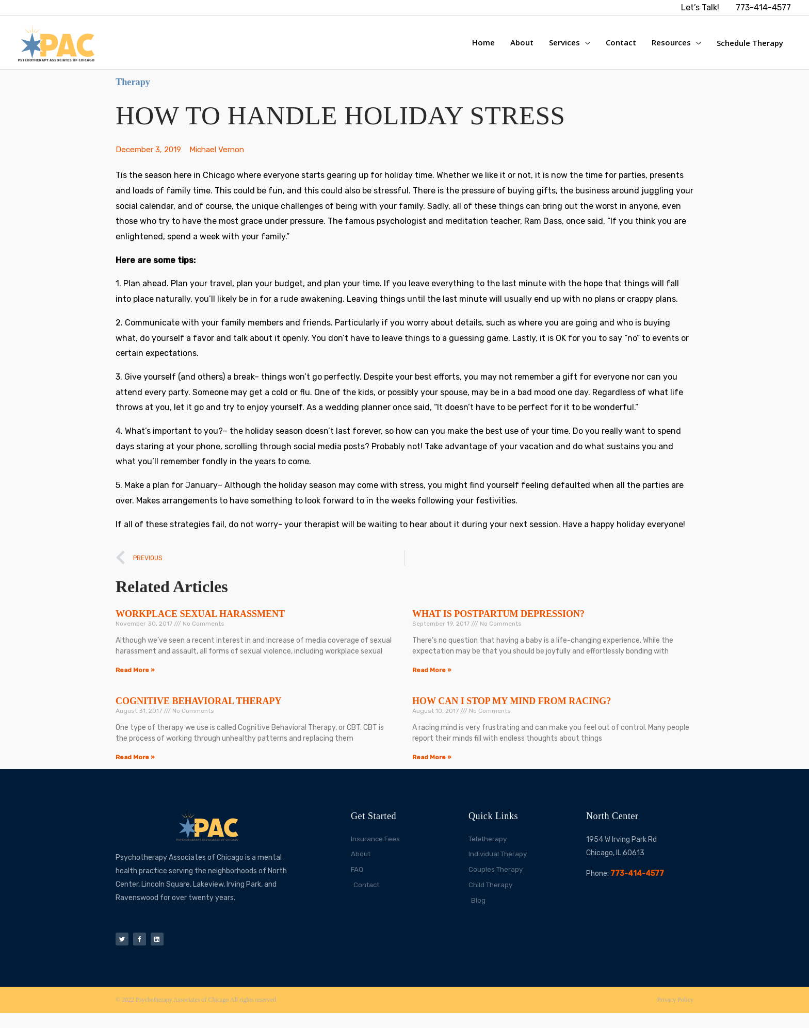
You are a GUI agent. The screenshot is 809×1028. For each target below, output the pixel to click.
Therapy (136, 91)
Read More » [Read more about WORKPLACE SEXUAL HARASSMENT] (135, 680)
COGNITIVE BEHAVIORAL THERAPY (198, 712)
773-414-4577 (637, 884)
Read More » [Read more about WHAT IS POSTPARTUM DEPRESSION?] (431, 680)
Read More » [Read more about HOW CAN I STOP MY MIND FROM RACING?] (431, 768)
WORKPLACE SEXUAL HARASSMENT (200, 624)
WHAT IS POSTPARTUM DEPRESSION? (498, 624)
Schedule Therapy (750, 47)
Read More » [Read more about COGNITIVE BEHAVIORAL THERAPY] (135, 768)
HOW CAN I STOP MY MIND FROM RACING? (511, 712)
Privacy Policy (675, 1015)
